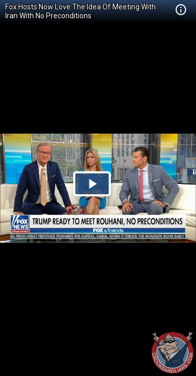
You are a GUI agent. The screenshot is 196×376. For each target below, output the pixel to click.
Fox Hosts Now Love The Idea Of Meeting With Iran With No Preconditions (80, 11)
